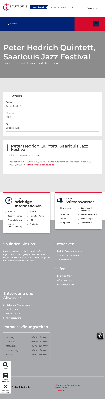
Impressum (60, 390)
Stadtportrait (65, 223)
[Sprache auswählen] (89, 8)
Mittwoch (11, 345)
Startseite (34, 224)
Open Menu (96, 23)
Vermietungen (87, 218)
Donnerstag (12, 350)
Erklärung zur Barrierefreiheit (68, 385)
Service (63, 218)
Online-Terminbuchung (15, 225)
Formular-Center (37, 216)
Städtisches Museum (68, 255)
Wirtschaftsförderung (90, 214)
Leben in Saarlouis (16, 216)
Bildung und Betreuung (86, 209)
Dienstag (10, 341)
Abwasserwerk (13, 317)
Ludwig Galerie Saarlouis (69, 251)
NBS (31, 220)
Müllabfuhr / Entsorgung (18, 305)
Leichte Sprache (65, 284)
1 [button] (59, 7)
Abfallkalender (13, 313)
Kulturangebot (66, 214)
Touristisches (86, 223)
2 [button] (63, 7)
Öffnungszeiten (66, 208)
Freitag (9, 354)
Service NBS (12, 309)
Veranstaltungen (15, 220)
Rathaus (12, 212)
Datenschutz (61, 387)
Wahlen (33, 212)
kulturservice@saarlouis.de (40, 164)
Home (7, 63)
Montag (10, 337)
